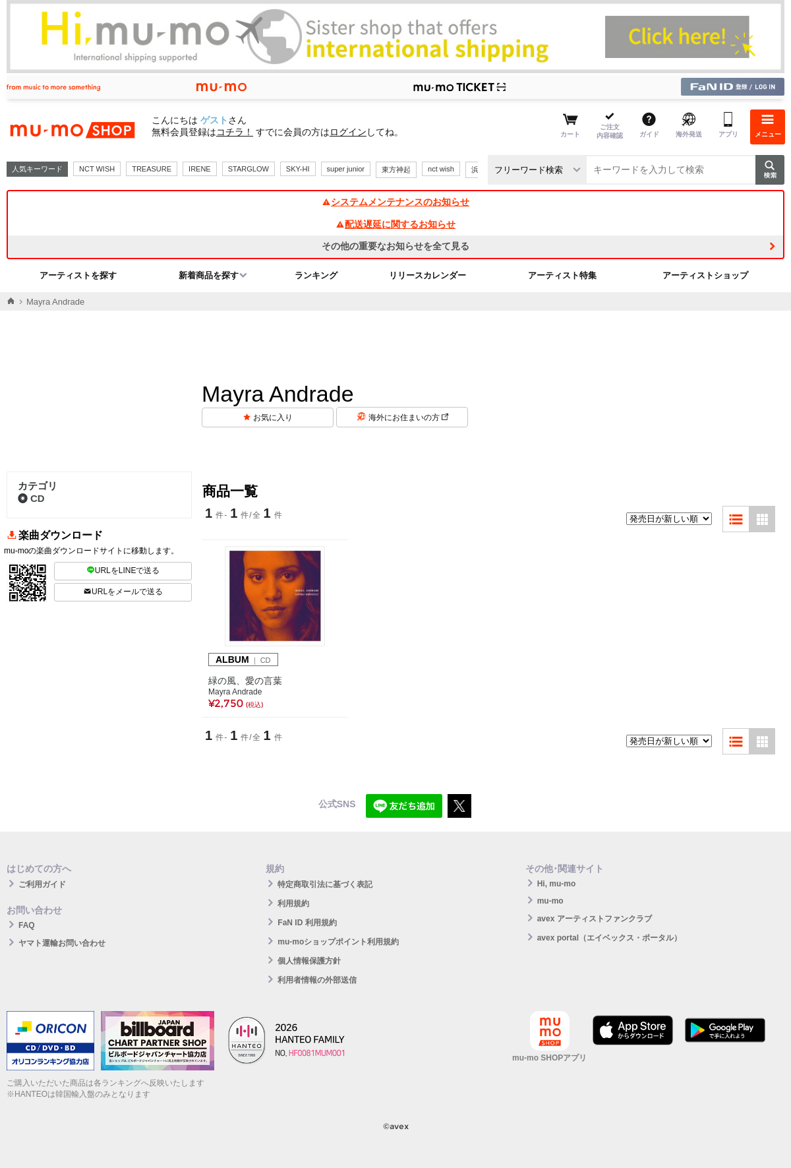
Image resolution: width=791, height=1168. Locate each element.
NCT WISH (97, 169)
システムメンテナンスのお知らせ (395, 202)
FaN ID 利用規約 (307, 922)
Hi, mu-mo (556, 883)
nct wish (441, 169)
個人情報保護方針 (309, 961)
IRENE (200, 169)
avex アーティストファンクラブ (594, 918)
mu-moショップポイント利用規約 (338, 941)
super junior (346, 169)
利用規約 (293, 903)
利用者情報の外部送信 (317, 980)
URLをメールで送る (123, 591)
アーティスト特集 (562, 275)
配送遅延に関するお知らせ (395, 224)
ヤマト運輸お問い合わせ (61, 943)
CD (31, 498)
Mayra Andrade (235, 691)
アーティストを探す (78, 275)
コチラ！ (234, 132)
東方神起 (396, 169)
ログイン (348, 132)
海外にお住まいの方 (408, 417)
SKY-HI (298, 169)
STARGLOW (248, 169)
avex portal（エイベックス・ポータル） (609, 937)
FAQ (26, 925)
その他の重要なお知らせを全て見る (395, 246)
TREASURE (151, 169)
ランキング (316, 275)
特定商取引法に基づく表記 (325, 884)
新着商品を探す (209, 275)
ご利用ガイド (42, 884)
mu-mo (550, 901)
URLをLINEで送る (123, 570)
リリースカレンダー (427, 275)
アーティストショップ (705, 275)
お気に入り (273, 417)
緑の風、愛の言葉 (245, 680)
